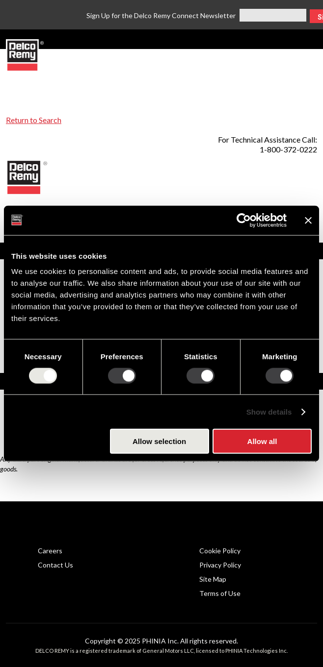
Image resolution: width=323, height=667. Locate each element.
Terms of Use (220, 593)
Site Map (212, 579)
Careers (50, 550)
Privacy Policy (220, 565)
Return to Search (33, 119)
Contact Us (55, 565)
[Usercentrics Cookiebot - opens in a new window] (244, 220)
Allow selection (159, 441)
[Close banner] (308, 220)
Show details (269, 411)
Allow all (262, 441)
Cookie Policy (220, 550)
